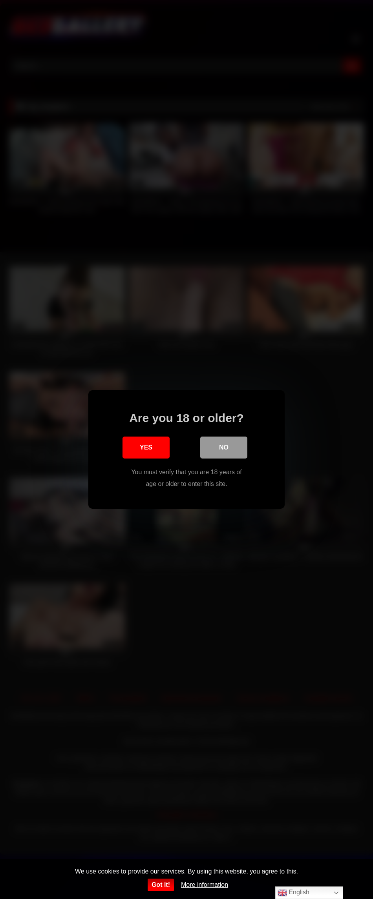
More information (204, 884)
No (224, 447)
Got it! (161, 884)
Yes (146, 447)
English (293, 892)
